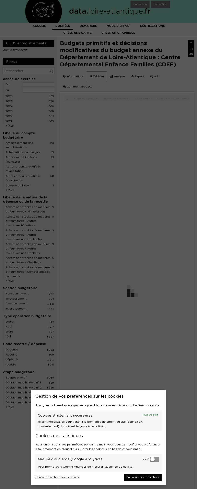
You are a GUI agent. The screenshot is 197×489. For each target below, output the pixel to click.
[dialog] (98, 437)
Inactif (145, 459)
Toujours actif (150, 415)
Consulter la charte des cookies (57, 477)
